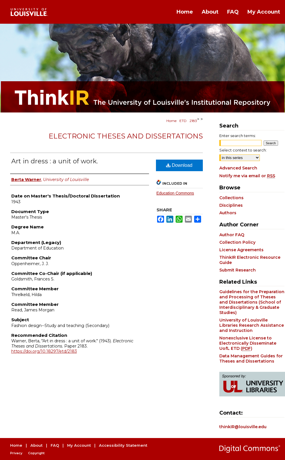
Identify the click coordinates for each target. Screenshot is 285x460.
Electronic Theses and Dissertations (126, 136)
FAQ (55, 445)
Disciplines (231, 205)
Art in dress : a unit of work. (54, 161)
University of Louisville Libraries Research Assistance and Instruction (251, 325)
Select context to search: (243, 150)
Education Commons (175, 193)
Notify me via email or (247, 175)
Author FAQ (231, 234)
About (36, 445)
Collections (231, 197)
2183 (193, 121)
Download (179, 165)
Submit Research (237, 270)
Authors (227, 212)
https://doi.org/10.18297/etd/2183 (44, 351)
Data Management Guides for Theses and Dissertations (251, 358)
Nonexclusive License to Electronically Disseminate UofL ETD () (247, 343)
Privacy (16, 453)
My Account (79, 445)
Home (171, 121)
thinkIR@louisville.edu (242, 426)
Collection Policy (237, 242)
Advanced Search (238, 168)
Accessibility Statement (123, 445)
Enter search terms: (237, 135)
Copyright (36, 453)
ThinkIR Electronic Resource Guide (249, 260)
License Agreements (241, 249)
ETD (183, 121)
